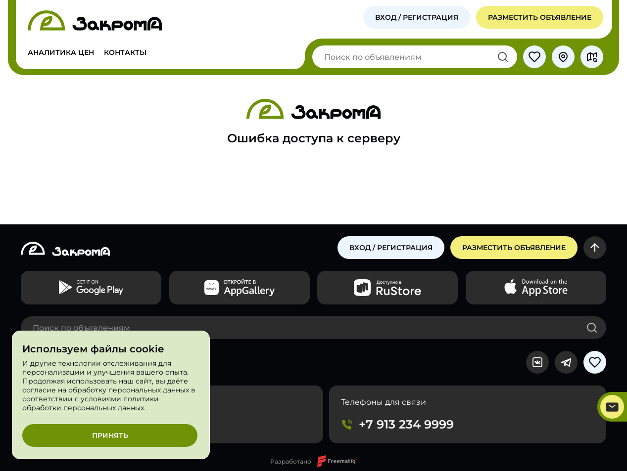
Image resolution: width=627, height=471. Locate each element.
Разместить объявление (539, 17)
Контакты (125, 52)
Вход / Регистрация (416, 17)
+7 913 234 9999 (406, 424)
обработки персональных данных (83, 407)
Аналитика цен (61, 52)
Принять (110, 435)
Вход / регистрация (391, 247)
